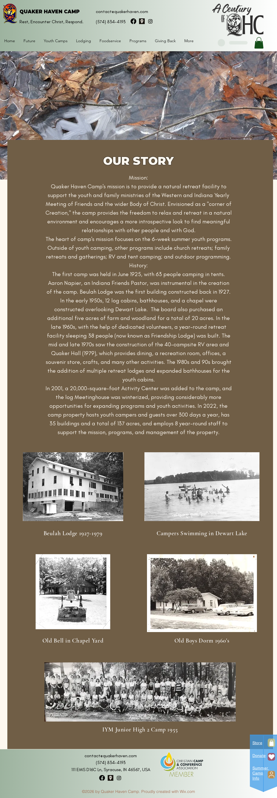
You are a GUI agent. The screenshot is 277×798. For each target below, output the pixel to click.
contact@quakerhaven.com (122, 11)
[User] (271, 774)
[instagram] (150, 21)
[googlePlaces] (142, 21)
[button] (83, 41)
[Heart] (271, 757)
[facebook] (133, 21)
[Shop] (271, 743)
